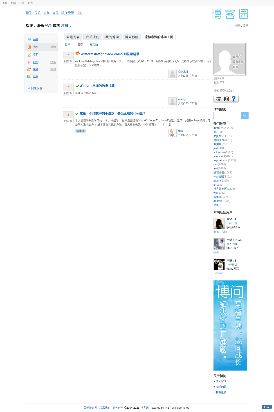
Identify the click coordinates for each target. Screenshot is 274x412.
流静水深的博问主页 (159, 37)
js (218, 184)
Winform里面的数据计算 (97, 85)
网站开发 (222, 140)
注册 (64, 25)
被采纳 (94, 44)
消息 (79, 13)
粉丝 (46, 13)
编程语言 (222, 172)
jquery (221, 180)
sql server (223, 152)
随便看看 (67, 13)
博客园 (145, 407)
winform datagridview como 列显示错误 (110, 54)
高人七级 (232, 244)
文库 (35, 76)
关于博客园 (90, 407)
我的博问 (112, 37)
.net (219, 168)
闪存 (35, 39)
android (221, 201)
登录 (48, 25)
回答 (80, 44)
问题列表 (73, 37)
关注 (38, 13)
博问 (35, 46)
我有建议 (221, 392)
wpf (219, 192)
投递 (53, 62)
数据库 (221, 144)
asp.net (222, 136)
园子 (29, 13)
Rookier (218, 273)
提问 (53, 46)
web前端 (222, 176)
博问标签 (132, 37)
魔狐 (180, 130)
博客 (35, 54)
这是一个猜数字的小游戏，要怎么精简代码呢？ (113, 113)
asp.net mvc (224, 160)
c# (219, 132)
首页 (5, 3)
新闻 (13, 3)
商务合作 (117, 407)
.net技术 (223, 128)
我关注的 (92, 37)
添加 (53, 69)
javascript (223, 156)
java (219, 148)
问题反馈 (36, 88)
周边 (30, 3)
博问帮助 (221, 381)
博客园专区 (224, 188)
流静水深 (183, 71)
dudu (216, 252)
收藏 (35, 69)
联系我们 (104, 407)
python (80, 130)
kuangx (182, 99)
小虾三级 (232, 223)
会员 (22, 3)
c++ (219, 164)
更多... (217, 205)
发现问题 (221, 386)
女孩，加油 (220, 231)
